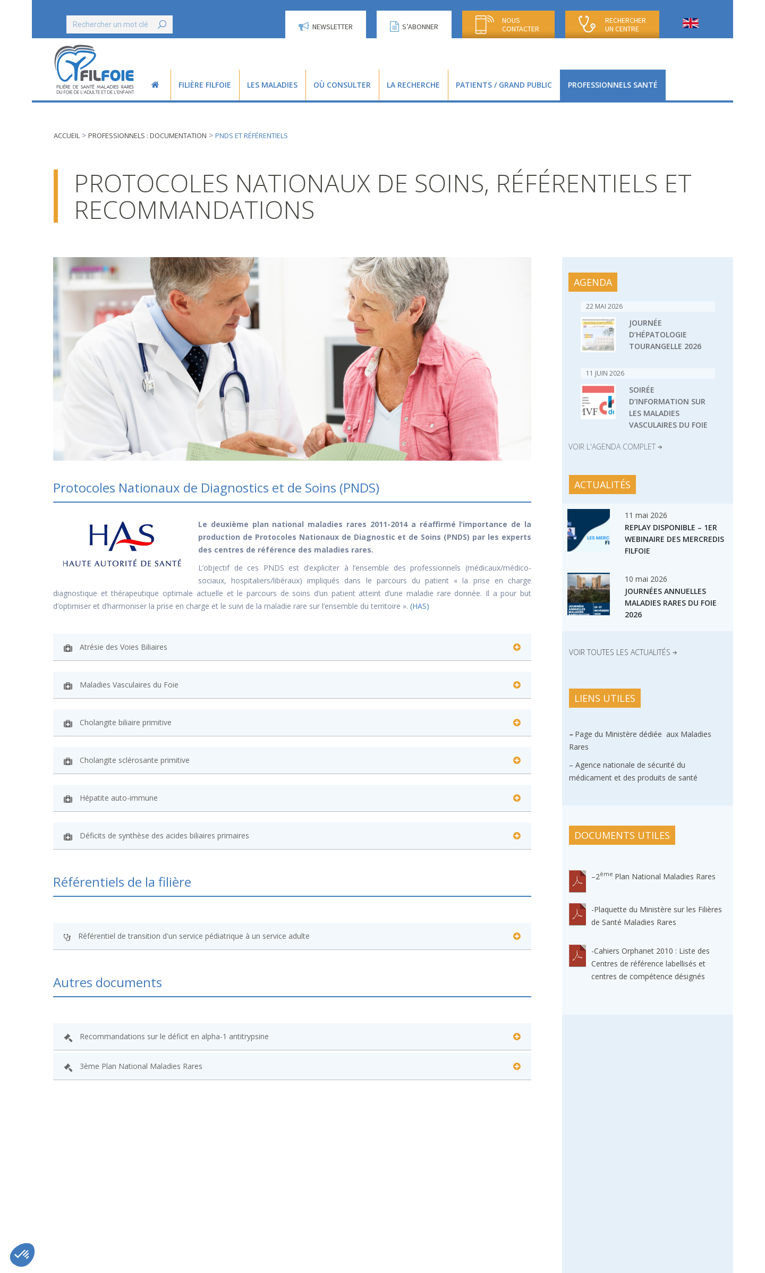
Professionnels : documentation (147, 135)
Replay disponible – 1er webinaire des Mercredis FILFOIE (674, 539)
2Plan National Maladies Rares (656, 876)
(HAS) (420, 606)
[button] (22, 1255)
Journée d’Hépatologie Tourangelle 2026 (665, 334)
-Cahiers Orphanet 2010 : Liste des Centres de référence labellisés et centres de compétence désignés (650, 963)
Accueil (67, 135)
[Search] (119, 24)
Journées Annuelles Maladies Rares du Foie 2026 (671, 602)
